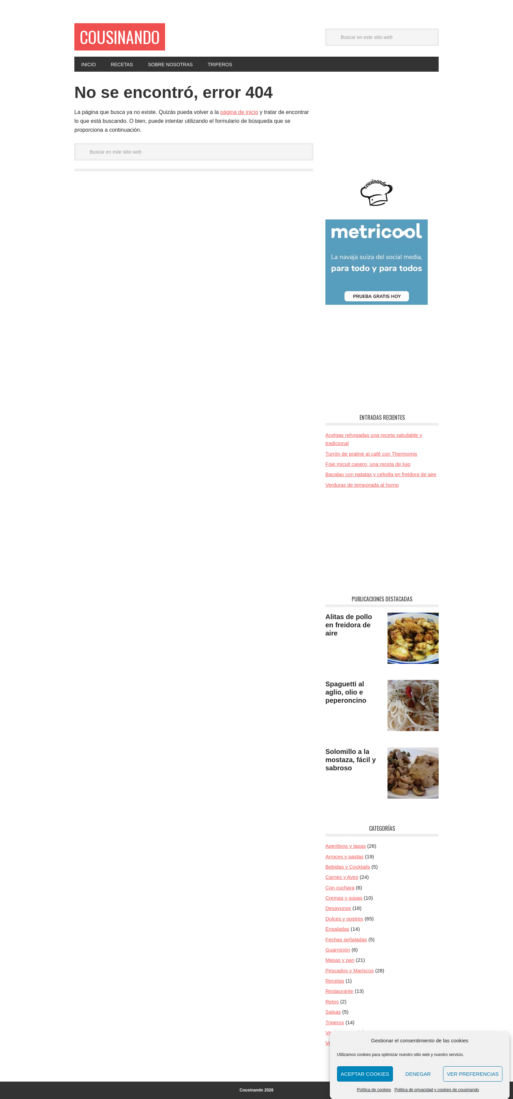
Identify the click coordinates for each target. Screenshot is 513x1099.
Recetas (334, 981)
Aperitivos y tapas (345, 846)
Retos (332, 1001)
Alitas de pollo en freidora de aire (348, 625)
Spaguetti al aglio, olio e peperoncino (345, 692)
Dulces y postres (344, 919)
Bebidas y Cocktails (347, 867)
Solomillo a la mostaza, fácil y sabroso (350, 760)
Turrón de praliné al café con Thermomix (371, 454)
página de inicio (239, 112)
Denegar (418, 1081)
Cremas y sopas (343, 898)
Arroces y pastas (344, 856)
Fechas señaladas (346, 939)
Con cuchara (339, 887)
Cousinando (120, 37)
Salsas (333, 1012)
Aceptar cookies (365, 1081)
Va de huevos (340, 1033)
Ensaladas (337, 929)
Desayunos (338, 908)
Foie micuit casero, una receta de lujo (367, 464)
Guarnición (337, 950)
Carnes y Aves (341, 877)
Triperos (334, 1022)
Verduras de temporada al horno (362, 485)
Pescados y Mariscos (349, 970)
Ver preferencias (473, 1081)
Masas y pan (339, 960)
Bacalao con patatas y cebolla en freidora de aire (380, 474)
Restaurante (339, 991)
